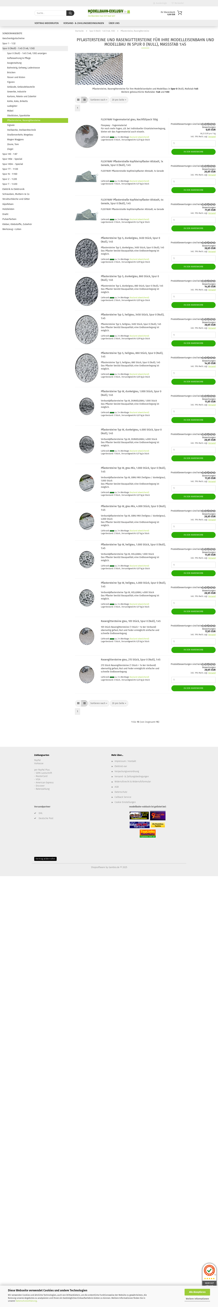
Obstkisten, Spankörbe (18, 115)
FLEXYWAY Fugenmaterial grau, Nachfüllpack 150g (129, 119)
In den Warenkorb (193, 152)
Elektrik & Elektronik (13, 189)
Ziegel (10, 149)
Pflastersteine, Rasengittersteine (23, 120)
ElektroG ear (121, 766)
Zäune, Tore (13, 144)
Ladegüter (12, 106)
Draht (5, 214)
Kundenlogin (160, 3)
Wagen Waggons (15, 139)
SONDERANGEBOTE (12, 33)
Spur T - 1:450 (9, 184)
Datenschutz (121, 792)
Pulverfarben (9, 219)
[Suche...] (70, 13)
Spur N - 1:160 (9, 173)
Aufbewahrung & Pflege (19, 58)
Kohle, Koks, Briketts (17, 101)
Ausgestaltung (14, 63)
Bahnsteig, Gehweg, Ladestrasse (23, 67)
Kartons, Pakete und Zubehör (21, 96)
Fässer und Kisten (16, 77)
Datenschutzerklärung (26, 1301)
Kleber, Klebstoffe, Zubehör (17, 224)
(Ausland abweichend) (139, 137)
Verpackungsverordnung (127, 771)
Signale (11, 125)
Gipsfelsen (8, 204)
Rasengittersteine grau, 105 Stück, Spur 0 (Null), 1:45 (131, 621)
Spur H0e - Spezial (12, 158)
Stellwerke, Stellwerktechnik (21, 130)
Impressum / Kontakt (125, 761)
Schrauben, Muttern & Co (15, 194)
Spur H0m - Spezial (12, 164)
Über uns (114, 23)
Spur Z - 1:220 (9, 179)
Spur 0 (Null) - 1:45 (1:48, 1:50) (18, 48)
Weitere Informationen (197, 1298)
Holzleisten (8, 209)
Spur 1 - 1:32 (8, 43)
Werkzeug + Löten (11, 229)
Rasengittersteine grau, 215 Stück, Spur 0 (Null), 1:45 (130, 659)
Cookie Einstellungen (125, 802)
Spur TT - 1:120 (10, 169)
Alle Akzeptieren (197, 1292)
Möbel (10, 110)
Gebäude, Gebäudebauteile (21, 87)
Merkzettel (178, 3)
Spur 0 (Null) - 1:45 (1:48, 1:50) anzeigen (27, 53)
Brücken (11, 72)
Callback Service (123, 797)
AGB (117, 787)
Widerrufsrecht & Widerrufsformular (133, 781)
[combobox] (98, 100)
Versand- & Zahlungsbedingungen (83, 23)
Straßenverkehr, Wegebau (20, 134)
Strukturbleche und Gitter (16, 199)
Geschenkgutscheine (13, 38)
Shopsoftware (98, 867)
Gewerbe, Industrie (16, 91)
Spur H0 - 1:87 (9, 154)
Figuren (11, 82)
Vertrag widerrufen (47, 23)
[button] (78, 100)
